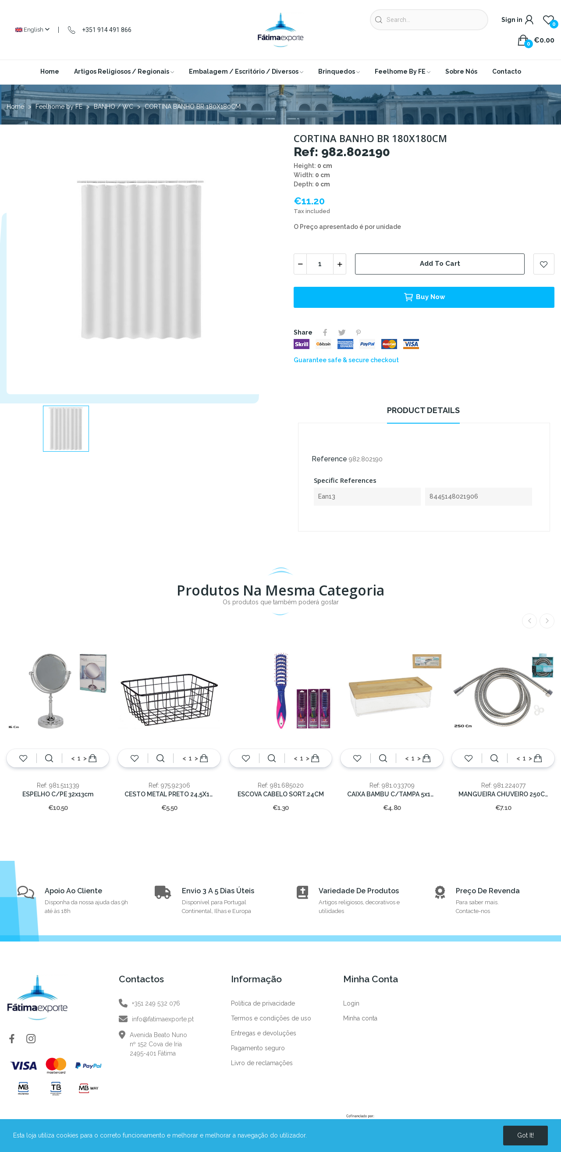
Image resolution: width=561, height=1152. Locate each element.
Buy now (424, 297)
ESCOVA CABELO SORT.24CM (281, 794)
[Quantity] (320, 264)
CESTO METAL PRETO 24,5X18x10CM (169, 794)
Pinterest (358, 332)
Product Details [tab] (423, 410)
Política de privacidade (263, 1003)
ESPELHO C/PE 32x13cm (57, 794)
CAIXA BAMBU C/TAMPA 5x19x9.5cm (392, 794)
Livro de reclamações (262, 1062)
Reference (329, 459)
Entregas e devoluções (263, 1033)
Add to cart (440, 263)
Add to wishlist (544, 264)
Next (547, 620)
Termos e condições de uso (271, 1018)
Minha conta (360, 1018)
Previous (529, 620)
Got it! (525, 1135)
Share (325, 332)
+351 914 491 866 (106, 30)
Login (351, 1003)
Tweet (342, 332)
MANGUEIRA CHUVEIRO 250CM (503, 794)
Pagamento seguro (258, 1048)
